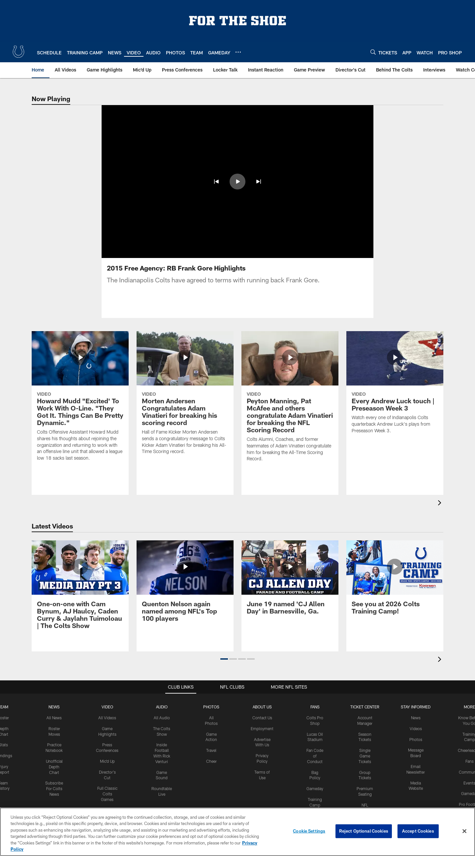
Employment (262, 688)
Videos (416, 688)
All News (54, 677)
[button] (216, 181)
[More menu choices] (238, 52)
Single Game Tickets (365, 716)
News (54, 667)
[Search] (373, 51)
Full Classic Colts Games (107, 754)
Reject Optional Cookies (363, 831)
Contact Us (262, 677)
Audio (162, 667)
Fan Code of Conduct (314, 716)
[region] (237, 832)
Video (107, 667)
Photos (211, 667)
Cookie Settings (309, 831)
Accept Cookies (418, 831)
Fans (469, 721)
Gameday (314, 748)
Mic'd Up (107, 721)
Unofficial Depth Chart (54, 727)
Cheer (211, 721)
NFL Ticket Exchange (364, 771)
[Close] (464, 831)
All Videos (107, 677)
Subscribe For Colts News (54, 749)
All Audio (162, 677)
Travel (211, 710)
